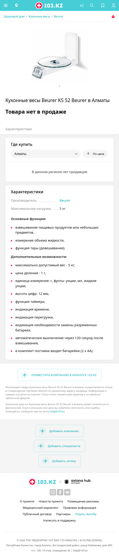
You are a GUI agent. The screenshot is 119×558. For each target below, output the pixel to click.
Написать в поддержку (59, 520)
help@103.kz (57, 411)
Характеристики (18, 129)
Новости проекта (51, 501)
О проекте (27, 501)
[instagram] (53, 492)
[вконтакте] (67, 492)
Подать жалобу (85, 514)
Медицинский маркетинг (40, 508)
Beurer (65, 200)
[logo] (49, 5)
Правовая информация (79, 508)
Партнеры (63, 514)
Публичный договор (37, 514)
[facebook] (60, 492)
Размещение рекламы (83, 501)
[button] (5, 5)
